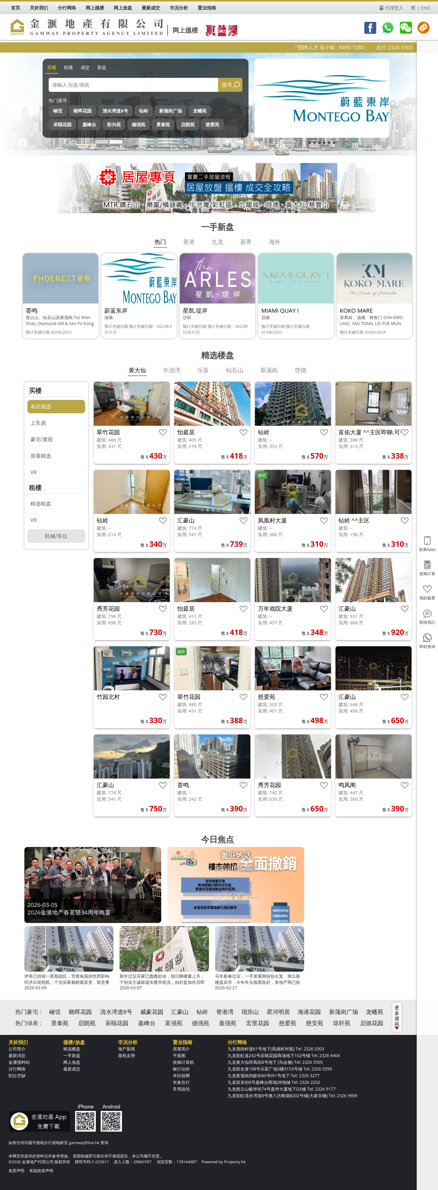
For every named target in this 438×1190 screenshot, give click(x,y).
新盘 (101, 67)
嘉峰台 (89, 124)
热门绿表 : (28, 1023)
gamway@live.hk (84, 1142)
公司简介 (17, 1049)
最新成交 (71, 1069)
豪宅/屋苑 (41, 439)
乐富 (203, 370)
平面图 (179, 1055)
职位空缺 (17, 1075)
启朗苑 (188, 124)
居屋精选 (40, 455)
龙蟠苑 (200, 111)
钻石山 (234, 370)
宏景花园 (257, 1023)
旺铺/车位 (56, 536)
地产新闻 (126, 1049)
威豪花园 (151, 1012)
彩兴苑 (114, 124)
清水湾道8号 (115, 111)
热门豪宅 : (28, 1012)
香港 (189, 242)
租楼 (68, 67)
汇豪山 (180, 1012)
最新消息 (17, 1055)
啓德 (300, 370)
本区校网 (181, 1075)
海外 (274, 242)
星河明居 (278, 1012)
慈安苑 (314, 1023)
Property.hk (235, 1161)
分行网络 (17, 1069)
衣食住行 (181, 1082)
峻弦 (57, 111)
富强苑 (173, 1023)
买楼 (51, 67)
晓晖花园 (82, 111)
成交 (85, 67)
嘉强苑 (227, 1023)
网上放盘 (71, 1062)
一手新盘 (71, 1055)
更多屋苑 (397, 1017)
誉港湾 (225, 1012)
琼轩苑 (341, 1023)
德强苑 (138, 124)
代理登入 (394, 8)
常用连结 (181, 1089)
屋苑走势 (126, 1055)
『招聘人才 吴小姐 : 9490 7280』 (347, 47)
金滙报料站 (19, 1062)
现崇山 (250, 1012)
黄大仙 (137, 370)
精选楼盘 (71, 1049)
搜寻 (227, 84)
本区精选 (40, 406)
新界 (246, 242)
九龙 (217, 242)
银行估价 (181, 1069)
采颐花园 (62, 124)
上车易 (38, 422)
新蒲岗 (269, 370)
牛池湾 (171, 370)
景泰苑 (163, 124)
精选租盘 (40, 503)
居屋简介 (181, 1049)
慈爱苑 (212, 124)
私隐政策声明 (41, 1170)
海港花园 (309, 1012)
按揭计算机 (183, 1062)
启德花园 (371, 1023)
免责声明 (16, 1170)
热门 (160, 242)
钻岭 (143, 111)
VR (33, 472)
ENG (425, 8)
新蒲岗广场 (170, 111)
